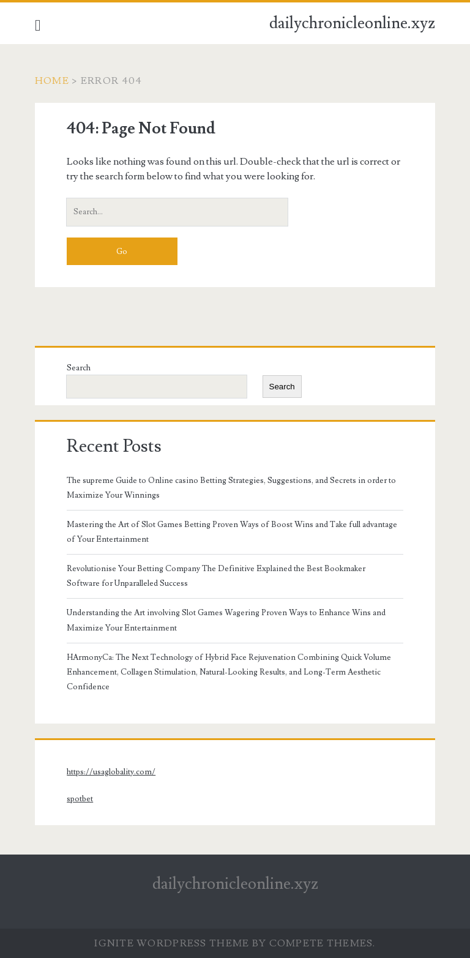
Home (52, 81)
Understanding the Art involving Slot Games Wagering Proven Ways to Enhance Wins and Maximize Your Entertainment (226, 620)
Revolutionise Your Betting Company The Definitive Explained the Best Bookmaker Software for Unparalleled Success (216, 576)
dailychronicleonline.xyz (352, 23)
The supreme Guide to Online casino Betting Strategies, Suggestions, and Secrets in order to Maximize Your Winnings (231, 488)
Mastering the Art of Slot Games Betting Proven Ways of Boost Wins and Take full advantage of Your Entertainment (232, 532)
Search (79, 368)
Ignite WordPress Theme (171, 943)
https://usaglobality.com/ (111, 772)
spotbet (80, 799)
